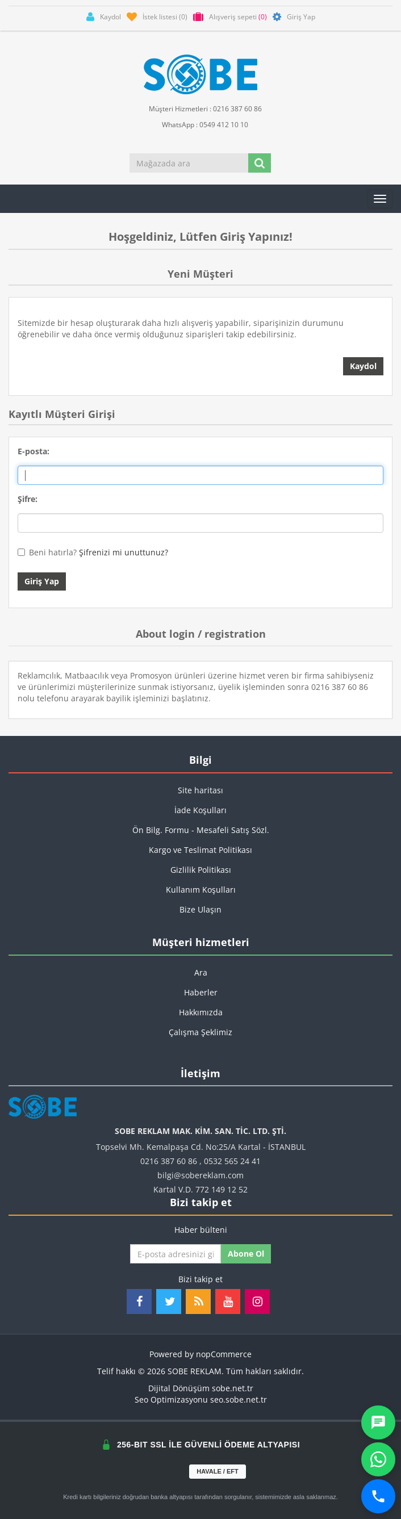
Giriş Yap (41, 581)
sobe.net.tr (232, 1388)
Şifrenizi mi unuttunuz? (123, 552)
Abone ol (246, 1253)
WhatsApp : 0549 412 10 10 (200, 124)
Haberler (201, 992)
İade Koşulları (200, 810)
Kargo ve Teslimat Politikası (200, 849)
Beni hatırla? (53, 552)
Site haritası (200, 790)
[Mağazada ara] (189, 163)
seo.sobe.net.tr (238, 1399)
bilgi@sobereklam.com (200, 1175)
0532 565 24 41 (232, 1161)
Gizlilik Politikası (200, 869)
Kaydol (363, 366)
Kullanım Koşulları (201, 889)
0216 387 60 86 (168, 1161)
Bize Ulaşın (200, 909)
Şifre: (27, 498)
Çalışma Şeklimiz (200, 1032)
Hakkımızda (201, 1012)
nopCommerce (224, 1354)
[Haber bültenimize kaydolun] (175, 1253)
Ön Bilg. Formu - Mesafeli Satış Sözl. (200, 830)
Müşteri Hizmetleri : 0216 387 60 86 (201, 108)
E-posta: (33, 451)
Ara (200, 972)
